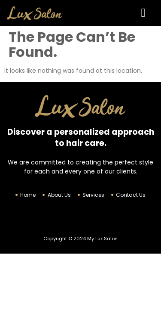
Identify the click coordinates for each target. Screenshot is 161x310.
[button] (143, 13)
